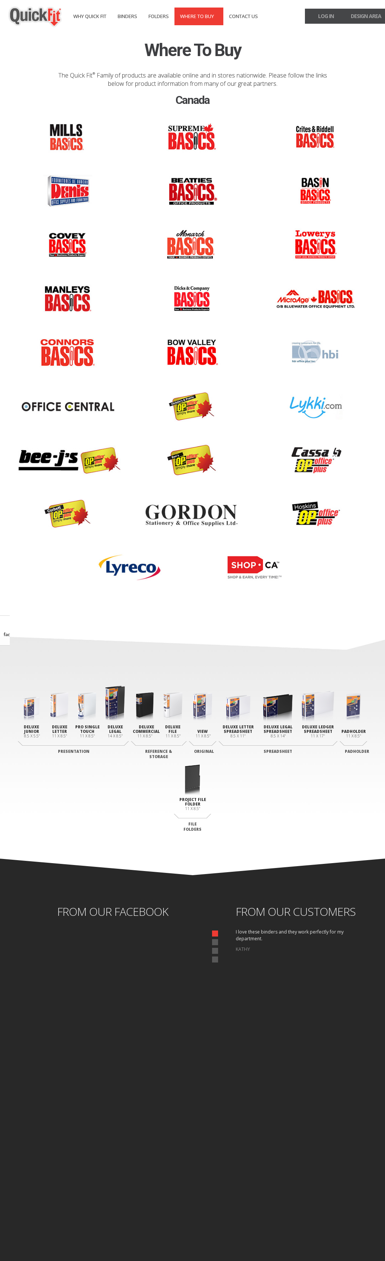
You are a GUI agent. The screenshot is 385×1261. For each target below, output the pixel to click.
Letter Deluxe (77, 1159)
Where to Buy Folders (347, 1177)
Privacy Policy (55, 1240)
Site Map (82, 1240)
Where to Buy (197, 16)
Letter (232, 1168)
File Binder (156, 1183)
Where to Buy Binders (347, 1164)
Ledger (232, 1186)
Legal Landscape (242, 1177)
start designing (193, 1076)
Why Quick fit (89, 16)
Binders (127, 16)
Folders (159, 16)
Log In (360, 1202)
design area (366, 16)
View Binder (156, 1150)
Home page (25, 1240)
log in (326, 16)
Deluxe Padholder (244, 1150)
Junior (70, 1150)
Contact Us (243, 16)
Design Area (350, 1194)
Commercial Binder (164, 1174)
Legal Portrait (78, 1168)
